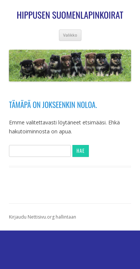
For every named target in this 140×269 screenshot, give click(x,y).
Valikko (70, 35)
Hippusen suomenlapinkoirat (70, 15)
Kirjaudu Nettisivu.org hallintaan (42, 217)
